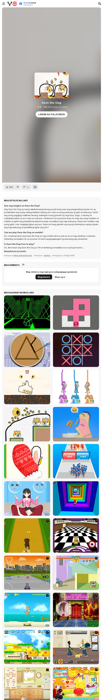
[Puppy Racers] (27, 573)
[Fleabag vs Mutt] (76, 573)
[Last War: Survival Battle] (76, 461)
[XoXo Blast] (76, 349)
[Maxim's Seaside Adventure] (27, 610)
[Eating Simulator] (76, 424)
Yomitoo (46, 255)
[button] (15, 251)
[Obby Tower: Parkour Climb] (76, 498)
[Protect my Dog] (27, 387)
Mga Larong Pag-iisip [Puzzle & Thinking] (23, 255)
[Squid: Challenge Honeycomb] (27, 349)
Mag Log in (60, 277)
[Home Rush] (76, 387)
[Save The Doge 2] (27, 424)
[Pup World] (76, 647)
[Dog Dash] (27, 535)
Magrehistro (44, 277)
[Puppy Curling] (76, 535)
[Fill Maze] (76, 312)
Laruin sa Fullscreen (51, 114)
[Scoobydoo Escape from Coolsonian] (76, 610)
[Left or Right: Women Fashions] (27, 498)
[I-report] (26, 187)
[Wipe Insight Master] (27, 461)
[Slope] (27, 312)
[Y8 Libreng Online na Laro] (12, 4)
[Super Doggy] (27, 647)
